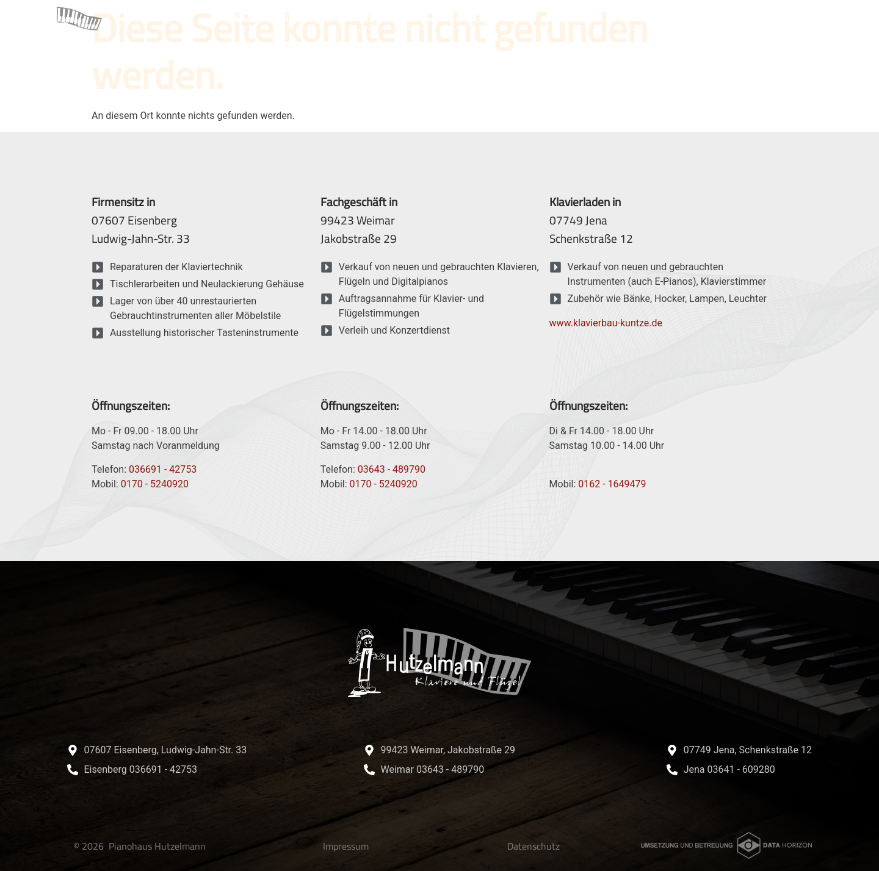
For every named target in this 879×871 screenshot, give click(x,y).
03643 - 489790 (391, 469)
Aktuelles (483, 19)
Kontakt (758, 18)
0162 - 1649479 (612, 484)
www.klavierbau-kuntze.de (605, 323)
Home (242, 18)
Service (307, 19)
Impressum (346, 846)
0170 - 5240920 (155, 484)
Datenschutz (533, 846)
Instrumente (392, 18)
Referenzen (682, 18)
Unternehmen (584, 19)
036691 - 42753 (163, 469)
